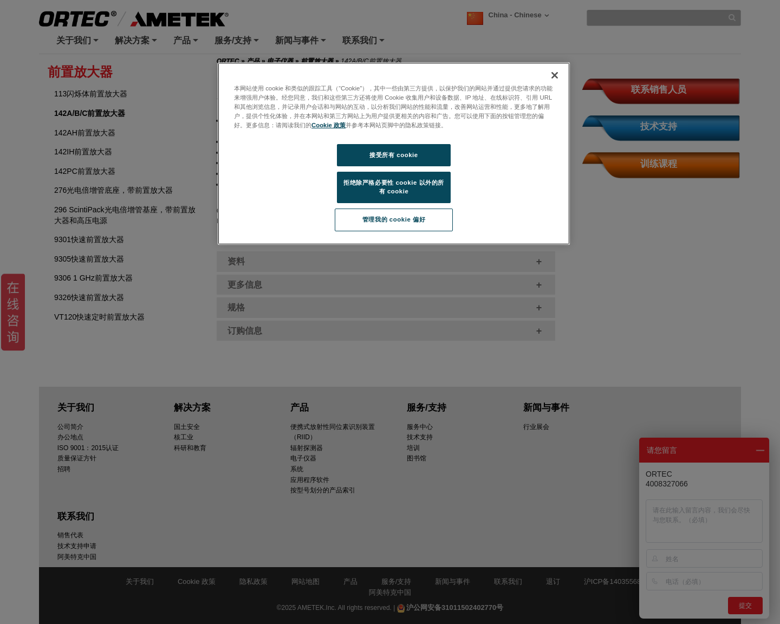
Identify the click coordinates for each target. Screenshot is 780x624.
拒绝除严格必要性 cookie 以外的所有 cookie (393, 186)
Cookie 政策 (328, 125)
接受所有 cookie (393, 155)
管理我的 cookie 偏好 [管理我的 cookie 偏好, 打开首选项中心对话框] (393, 219)
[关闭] (555, 75)
